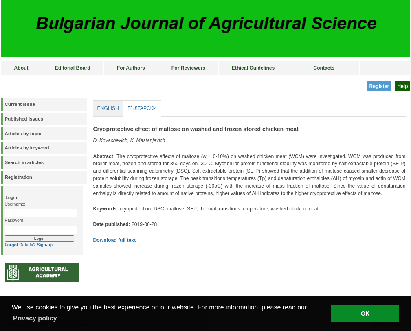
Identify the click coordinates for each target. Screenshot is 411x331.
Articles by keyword (27, 147)
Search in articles (24, 162)
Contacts (323, 68)
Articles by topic (23, 133)
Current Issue (20, 104)
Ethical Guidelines (253, 68)
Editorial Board (72, 68)
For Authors (131, 68)
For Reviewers (188, 68)
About (21, 68)
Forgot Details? (20, 245)
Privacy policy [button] (35, 318)
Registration (18, 177)
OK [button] (365, 313)
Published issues (24, 118)
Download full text (114, 240)
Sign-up (45, 245)
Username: (15, 204)
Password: (14, 220)
